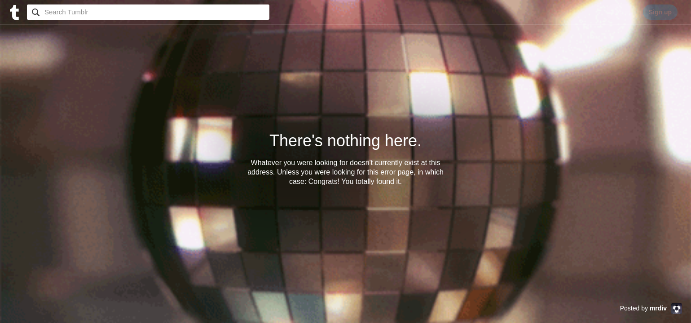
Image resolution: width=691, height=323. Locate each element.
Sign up (660, 12)
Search (34, 12)
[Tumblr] (13, 11)
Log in (621, 12)
